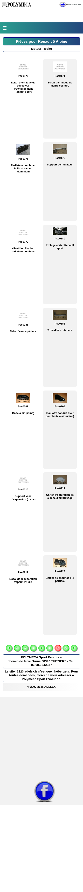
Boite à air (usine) (23, 413)
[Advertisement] (41, 738)
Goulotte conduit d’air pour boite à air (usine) (60, 414)
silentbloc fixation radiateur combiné (23, 250)
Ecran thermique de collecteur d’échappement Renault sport (23, 87)
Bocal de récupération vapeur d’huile (23, 580)
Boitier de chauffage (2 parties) (60, 579)
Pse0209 (60, 406)
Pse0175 (23, 158)
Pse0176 (60, 157)
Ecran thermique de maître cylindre (60, 84)
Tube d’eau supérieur (23, 331)
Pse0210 (23, 489)
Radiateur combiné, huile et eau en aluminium (23, 168)
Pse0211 (60, 488)
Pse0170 (23, 75)
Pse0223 (60, 571)
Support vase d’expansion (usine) (23, 498)
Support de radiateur (60, 164)
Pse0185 (23, 324)
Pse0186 (60, 323)
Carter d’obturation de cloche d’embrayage (60, 496)
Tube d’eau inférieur (59, 330)
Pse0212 (23, 572)
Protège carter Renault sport (60, 247)
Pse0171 (60, 75)
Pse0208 (23, 406)
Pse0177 (23, 241)
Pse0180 (60, 238)
